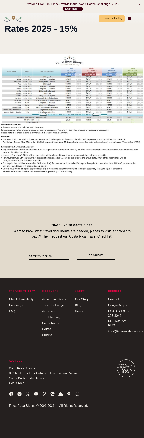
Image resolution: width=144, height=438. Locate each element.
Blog (78, 305)
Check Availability (112, 18)
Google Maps (117, 305)
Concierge (16, 305)
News (79, 311)
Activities (48, 311)
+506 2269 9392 (118, 323)
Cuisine (47, 335)
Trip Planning (51, 317)
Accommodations (54, 299)
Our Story (81, 299)
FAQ (12, 311)
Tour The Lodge (53, 305)
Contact (113, 299)
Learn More (72, 8)
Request (96, 255)
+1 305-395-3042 (118, 313)
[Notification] (139, 4)
